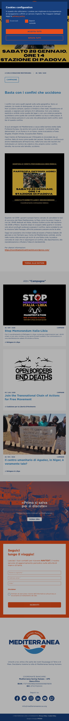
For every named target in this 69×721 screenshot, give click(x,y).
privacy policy (18, 16)
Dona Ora (34, 519)
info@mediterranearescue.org (34, 706)
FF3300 (40, 718)
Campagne (12, 80)
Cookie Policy (52, 716)
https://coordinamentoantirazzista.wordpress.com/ (27, 250)
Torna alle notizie (34, 263)
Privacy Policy (43, 716)
